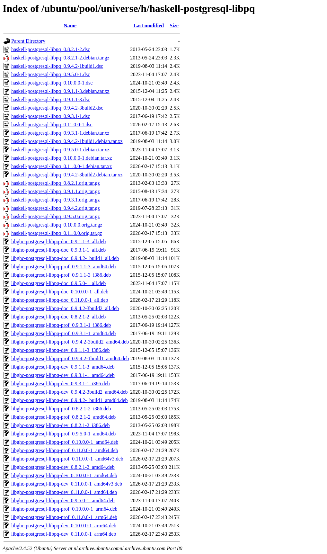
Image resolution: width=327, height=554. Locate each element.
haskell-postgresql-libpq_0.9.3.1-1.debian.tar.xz (60, 133)
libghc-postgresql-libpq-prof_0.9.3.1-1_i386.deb (61, 325)
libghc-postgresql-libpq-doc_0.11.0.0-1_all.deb (59, 300)
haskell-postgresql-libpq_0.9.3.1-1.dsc (50, 116)
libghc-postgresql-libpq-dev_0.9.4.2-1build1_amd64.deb (69, 400)
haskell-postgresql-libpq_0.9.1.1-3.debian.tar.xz (60, 91)
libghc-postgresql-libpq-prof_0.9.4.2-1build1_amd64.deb (70, 358)
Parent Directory (28, 41)
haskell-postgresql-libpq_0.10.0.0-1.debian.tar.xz (61, 158)
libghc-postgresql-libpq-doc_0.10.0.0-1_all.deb (59, 291)
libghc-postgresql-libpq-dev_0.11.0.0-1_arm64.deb (63, 534)
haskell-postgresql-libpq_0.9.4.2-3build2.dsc (57, 108)
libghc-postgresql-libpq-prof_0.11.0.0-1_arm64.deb (64, 517)
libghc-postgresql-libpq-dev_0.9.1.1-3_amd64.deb (63, 367)
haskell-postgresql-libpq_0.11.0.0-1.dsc (52, 124)
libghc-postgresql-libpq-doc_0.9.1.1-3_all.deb (58, 241)
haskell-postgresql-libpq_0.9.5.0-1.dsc (50, 74)
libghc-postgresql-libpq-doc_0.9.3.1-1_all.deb (58, 250)
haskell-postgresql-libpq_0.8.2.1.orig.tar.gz (55, 183)
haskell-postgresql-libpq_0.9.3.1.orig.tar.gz (55, 199)
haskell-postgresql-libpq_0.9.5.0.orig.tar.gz (55, 216)
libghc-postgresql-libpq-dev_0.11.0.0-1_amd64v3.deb (66, 484)
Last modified (148, 25)
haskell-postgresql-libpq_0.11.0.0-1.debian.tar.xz (61, 166)
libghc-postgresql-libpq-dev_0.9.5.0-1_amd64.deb (63, 500)
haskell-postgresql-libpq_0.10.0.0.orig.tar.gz (56, 225)
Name (70, 25)
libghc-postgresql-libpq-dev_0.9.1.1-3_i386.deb (60, 350)
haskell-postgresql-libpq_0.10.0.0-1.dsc (52, 82)
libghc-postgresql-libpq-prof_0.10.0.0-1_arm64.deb (64, 509)
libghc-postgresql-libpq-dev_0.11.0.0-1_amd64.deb (64, 492)
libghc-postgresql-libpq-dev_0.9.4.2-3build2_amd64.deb (69, 392)
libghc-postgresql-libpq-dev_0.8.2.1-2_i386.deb (60, 425)
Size (174, 25)
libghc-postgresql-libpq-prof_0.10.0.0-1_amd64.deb (64, 442)
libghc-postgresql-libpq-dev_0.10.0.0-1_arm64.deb (63, 525)
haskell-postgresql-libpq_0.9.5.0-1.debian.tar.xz (60, 149)
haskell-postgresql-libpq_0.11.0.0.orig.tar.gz (56, 233)
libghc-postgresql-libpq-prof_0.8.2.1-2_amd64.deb (63, 417)
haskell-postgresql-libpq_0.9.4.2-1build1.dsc (57, 66)
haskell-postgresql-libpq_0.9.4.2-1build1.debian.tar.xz (67, 141)
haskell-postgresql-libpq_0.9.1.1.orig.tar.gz (55, 191)
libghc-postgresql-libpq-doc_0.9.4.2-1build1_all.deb (65, 258)
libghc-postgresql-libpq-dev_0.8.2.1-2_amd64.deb (63, 467)
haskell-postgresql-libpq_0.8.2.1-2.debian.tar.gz (60, 57)
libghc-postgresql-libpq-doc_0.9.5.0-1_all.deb (58, 283)
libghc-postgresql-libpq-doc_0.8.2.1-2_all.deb (58, 316)
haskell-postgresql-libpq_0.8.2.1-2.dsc (50, 49)
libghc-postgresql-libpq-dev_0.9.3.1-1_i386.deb (60, 383)
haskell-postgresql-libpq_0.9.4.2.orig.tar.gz (55, 208)
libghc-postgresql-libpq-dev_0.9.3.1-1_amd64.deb (63, 375)
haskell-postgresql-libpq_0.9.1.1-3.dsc (50, 99)
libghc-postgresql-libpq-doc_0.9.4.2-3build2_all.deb (65, 308)
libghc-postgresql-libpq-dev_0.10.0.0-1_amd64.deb (64, 475)
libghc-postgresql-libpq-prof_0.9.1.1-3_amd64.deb (63, 266)
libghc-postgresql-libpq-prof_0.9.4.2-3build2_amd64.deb (70, 341)
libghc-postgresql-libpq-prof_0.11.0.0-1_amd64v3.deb (67, 458)
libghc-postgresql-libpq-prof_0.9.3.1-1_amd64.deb (63, 333)
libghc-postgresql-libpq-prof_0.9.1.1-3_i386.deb (61, 275)
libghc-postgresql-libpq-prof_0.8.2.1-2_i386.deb (61, 408)
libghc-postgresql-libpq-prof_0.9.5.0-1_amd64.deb (63, 433)
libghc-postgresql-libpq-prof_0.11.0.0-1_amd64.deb (64, 450)
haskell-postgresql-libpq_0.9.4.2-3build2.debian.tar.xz (67, 174)
